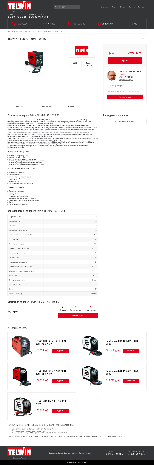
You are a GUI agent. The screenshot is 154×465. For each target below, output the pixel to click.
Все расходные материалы (125, 122)
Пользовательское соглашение (77, 462)
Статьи (135, 24)
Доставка (123, 7)
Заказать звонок (125, 97)
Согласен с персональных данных (124, 91)
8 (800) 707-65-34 (38, 17)
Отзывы (51, 24)
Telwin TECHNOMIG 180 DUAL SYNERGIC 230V (51, 373)
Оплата (114, 7)
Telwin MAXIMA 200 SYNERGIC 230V (51, 403)
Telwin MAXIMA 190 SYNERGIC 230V (122, 373)
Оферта (81, 453)
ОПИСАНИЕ (19, 106)
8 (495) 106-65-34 (16, 17)
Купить (125, 60)
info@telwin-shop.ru (126, 79)
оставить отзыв (77, 316)
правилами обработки (121, 91)
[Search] (67, 7)
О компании (105, 7)
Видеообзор (107, 24)
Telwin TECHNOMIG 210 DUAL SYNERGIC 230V (51, 343)
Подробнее (60, 351)
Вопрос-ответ (80, 24)
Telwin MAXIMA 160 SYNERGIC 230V (122, 343)
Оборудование (24, 24)
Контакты (141, 7)
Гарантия (132, 7)
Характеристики (46, 106)
